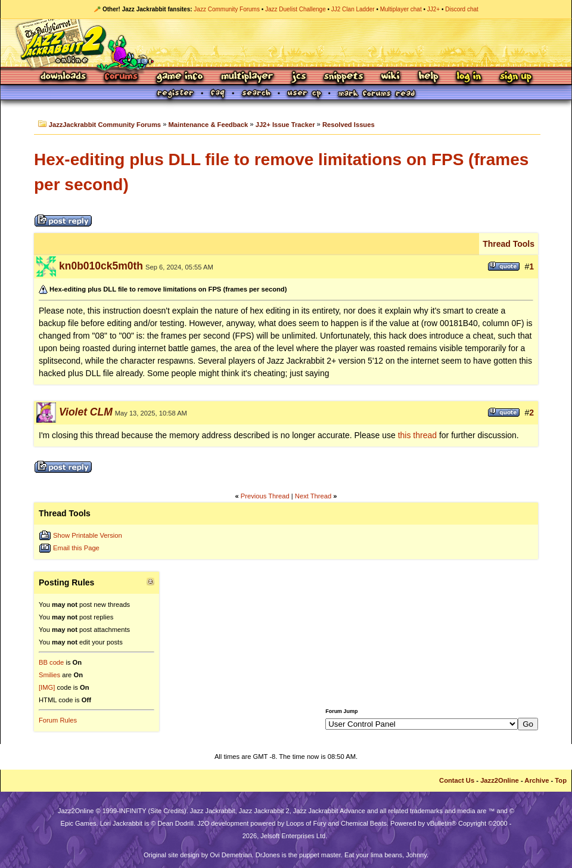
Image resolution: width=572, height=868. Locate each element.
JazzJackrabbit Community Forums (105, 124)
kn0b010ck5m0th (101, 266)
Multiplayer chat (401, 9)
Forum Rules (58, 720)
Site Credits (167, 810)
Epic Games (79, 823)
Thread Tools (508, 244)
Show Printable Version (87, 535)
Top (561, 780)
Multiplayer (247, 77)
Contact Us (456, 780)
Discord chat (461, 9)
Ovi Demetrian (230, 854)
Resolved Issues (348, 124)
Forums (121, 77)
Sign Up (515, 77)
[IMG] (47, 687)
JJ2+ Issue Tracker (285, 124)
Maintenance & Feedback (208, 124)
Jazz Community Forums (227, 9)
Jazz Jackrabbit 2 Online (285, 43)
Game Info (179, 77)
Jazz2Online (499, 780)
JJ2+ (433, 9)
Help (428, 77)
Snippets (344, 77)
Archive (536, 780)
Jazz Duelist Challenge (295, 9)
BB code (51, 662)
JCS (298, 77)
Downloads (64, 77)
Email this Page (76, 547)
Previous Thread (265, 496)
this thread (417, 435)
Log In (469, 77)
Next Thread (313, 496)
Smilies (49, 674)
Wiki (391, 77)
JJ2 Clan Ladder (353, 9)
